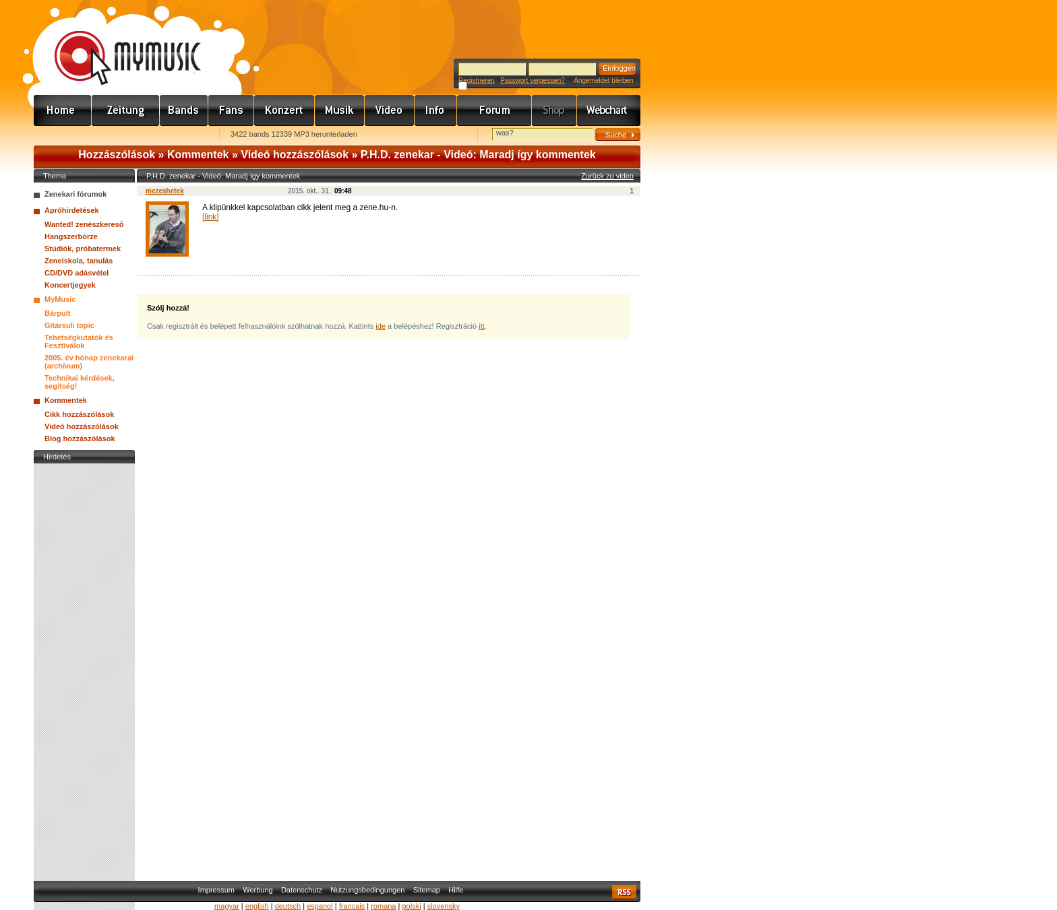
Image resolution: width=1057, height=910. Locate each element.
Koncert (284, 110)
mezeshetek (165, 191)
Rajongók (231, 110)
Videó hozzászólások (295, 154)
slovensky (443, 906)
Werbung (257, 890)
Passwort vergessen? (532, 80)
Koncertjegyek (70, 285)
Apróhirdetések (71, 210)
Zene (340, 110)
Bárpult (57, 313)
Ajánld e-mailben (176, 135)
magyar (226, 906)
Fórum (494, 110)
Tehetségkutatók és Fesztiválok (78, 341)
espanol (320, 906)
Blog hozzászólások (79, 438)
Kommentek (198, 154)
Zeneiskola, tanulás (78, 261)
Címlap (63, 110)
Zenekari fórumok (75, 194)
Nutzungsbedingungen (367, 890)
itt (482, 326)
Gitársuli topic (69, 325)
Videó (390, 110)
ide (380, 326)
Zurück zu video (607, 176)
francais (352, 906)
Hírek (126, 110)
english (257, 906)
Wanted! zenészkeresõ (84, 224)
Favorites (61, 135)
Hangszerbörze (71, 236)
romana (383, 906)
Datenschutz (301, 890)
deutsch (288, 906)
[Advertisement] (84, 669)
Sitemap (426, 890)
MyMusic (60, 299)
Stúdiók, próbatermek (82, 249)
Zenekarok (184, 110)
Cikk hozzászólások (79, 414)
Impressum (216, 890)
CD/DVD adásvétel (76, 273)
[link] (210, 217)
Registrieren (476, 80)
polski (411, 906)
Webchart (608, 110)
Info (436, 110)
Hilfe (455, 890)
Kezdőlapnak (118, 135)
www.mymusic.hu (116, 44)
